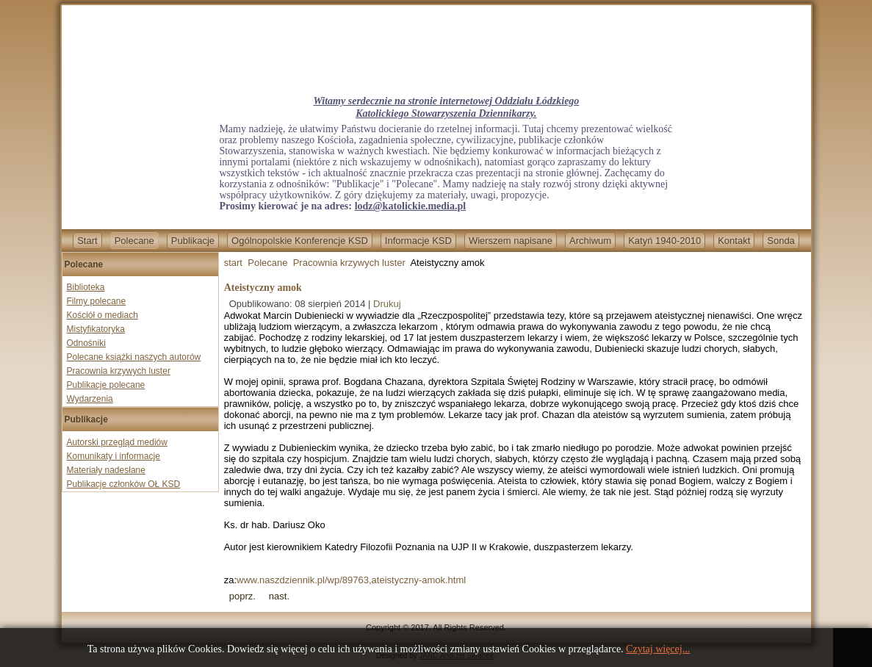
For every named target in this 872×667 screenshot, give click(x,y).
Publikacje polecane (106, 385)
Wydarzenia (90, 399)
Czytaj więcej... (658, 649)
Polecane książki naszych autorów (134, 357)
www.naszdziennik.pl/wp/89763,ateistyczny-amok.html (351, 579)
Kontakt (734, 240)
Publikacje (193, 240)
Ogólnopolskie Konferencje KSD (299, 240)
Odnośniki (86, 343)
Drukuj (387, 303)
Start (87, 240)
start (233, 262)
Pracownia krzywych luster (118, 371)
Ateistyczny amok (263, 287)
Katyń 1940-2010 (664, 240)
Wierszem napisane (510, 240)
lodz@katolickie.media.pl (410, 206)
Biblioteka (86, 287)
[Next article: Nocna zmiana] (279, 596)
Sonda (781, 240)
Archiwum (590, 240)
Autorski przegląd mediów (117, 442)
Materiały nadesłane (106, 470)
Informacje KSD (418, 240)
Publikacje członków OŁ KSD (124, 484)
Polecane (134, 240)
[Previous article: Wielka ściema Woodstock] (242, 596)
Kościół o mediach (102, 315)
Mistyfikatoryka (96, 329)
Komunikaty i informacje (113, 456)
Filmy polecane (96, 301)
